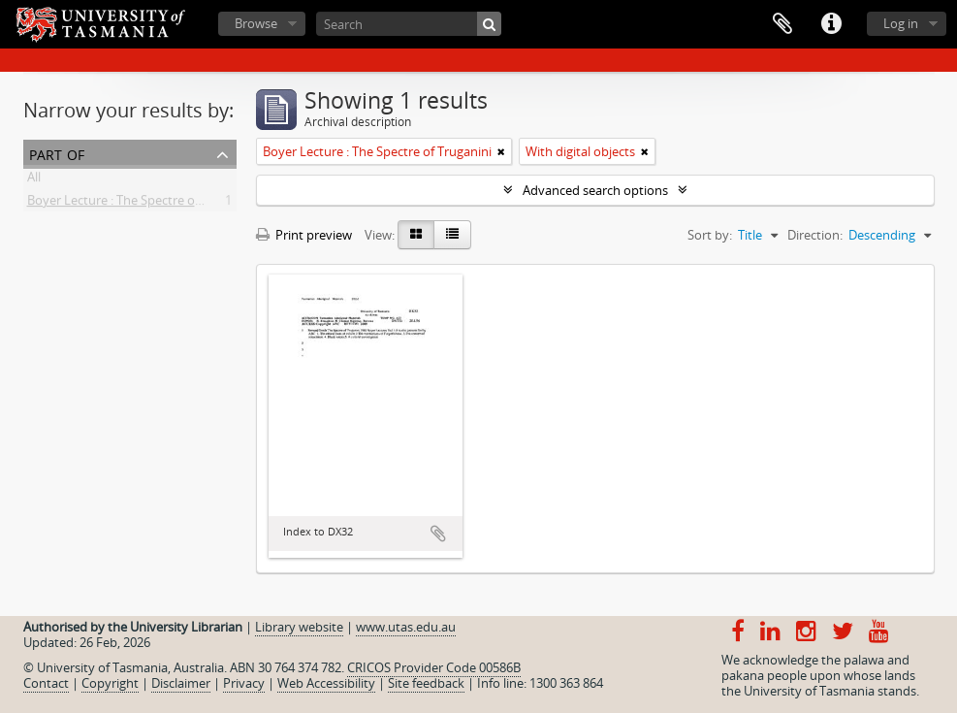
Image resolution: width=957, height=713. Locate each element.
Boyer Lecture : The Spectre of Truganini (141, 203)
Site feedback (426, 683)
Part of (56, 153)
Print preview (304, 234)
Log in (900, 23)
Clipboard (782, 24)
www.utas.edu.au (406, 626)
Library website (299, 626)
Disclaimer (180, 683)
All (34, 180)
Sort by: (709, 234)
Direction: (815, 234)
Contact (46, 683)
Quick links (831, 24)
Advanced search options (595, 190)
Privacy (244, 683)
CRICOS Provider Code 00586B (434, 667)
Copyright (110, 683)
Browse (256, 23)
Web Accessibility (326, 683)
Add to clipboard (438, 533)
